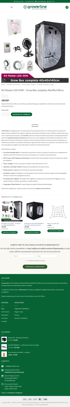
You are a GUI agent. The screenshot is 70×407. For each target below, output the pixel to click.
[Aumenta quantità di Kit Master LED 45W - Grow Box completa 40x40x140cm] (8, 114)
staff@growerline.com (12, 366)
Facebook (11, 393)
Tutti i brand (5, 312)
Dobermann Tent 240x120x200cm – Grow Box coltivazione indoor (34, 224)
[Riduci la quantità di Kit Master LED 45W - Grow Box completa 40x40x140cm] (2, 114)
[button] (11, 7)
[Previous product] (6, 96)
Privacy (16, 315)
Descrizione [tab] (35, 126)
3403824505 (8, 372)
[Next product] (3, 96)
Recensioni (4, 315)
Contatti (4, 321)
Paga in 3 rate (18, 312)
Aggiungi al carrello (21, 114)
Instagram (18, 393)
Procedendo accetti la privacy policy (36, 260)
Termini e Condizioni (20, 318)
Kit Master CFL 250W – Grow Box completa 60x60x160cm (11, 224)
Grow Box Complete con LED (45, 84)
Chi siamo (4, 318)
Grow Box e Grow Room (13, 84)
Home (3, 84)
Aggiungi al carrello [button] (9, 232)
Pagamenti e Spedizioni (21, 308)
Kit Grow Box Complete (28, 84)
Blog (2, 308)
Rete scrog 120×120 (53, 223)
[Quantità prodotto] (5, 114)
